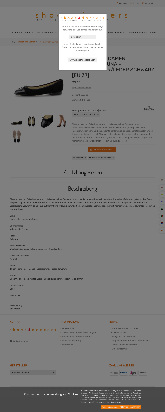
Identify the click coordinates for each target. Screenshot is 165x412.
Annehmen (135, 407)
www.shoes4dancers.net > (82, 60)
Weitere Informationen (110, 407)
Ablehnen (124, 407)
